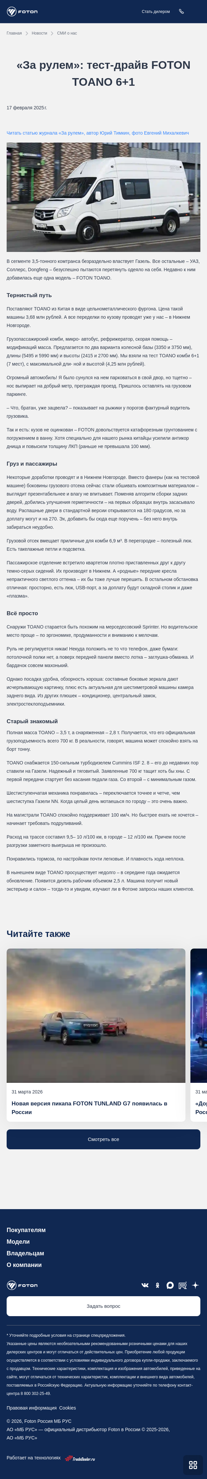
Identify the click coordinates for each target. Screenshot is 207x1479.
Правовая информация (32, 1408)
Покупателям (26, 1230)
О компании (24, 1265)
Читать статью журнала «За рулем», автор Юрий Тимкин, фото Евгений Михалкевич (98, 133)
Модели (18, 1241)
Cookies (66, 1408)
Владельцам (25, 1253)
